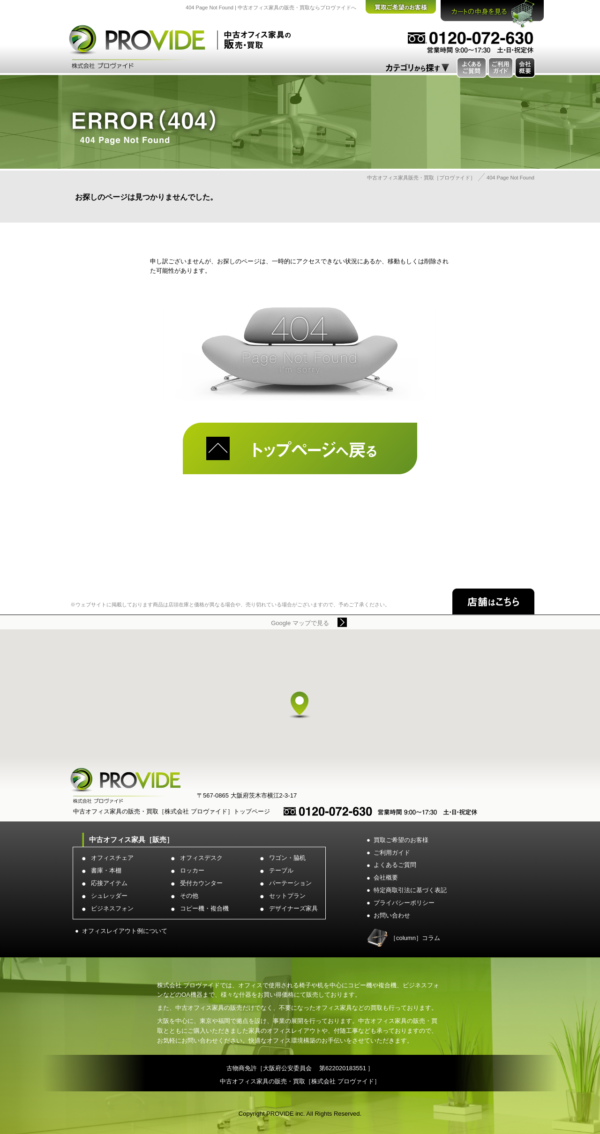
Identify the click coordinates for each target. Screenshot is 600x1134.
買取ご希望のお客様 (401, 839)
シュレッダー (109, 895)
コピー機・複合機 (204, 908)
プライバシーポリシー (404, 902)
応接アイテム (109, 883)
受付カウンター (201, 883)
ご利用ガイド (392, 852)
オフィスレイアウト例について (124, 930)
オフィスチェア (112, 857)
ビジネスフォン (112, 908)
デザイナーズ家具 (293, 908)
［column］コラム (415, 937)
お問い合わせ (392, 915)
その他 (189, 895)
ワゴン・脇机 (287, 857)
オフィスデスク (201, 857)
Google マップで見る (300, 623)
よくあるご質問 (395, 864)
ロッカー (192, 870)
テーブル (281, 870)
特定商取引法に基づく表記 (410, 890)
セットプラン (287, 895)
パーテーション (290, 883)
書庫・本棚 (106, 870)
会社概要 (386, 877)
